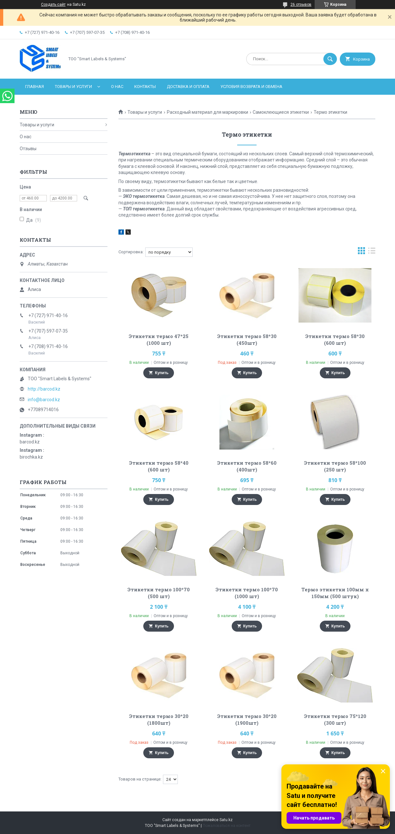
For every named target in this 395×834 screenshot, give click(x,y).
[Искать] (330, 59)
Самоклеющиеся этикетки (281, 112)
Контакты (145, 86)
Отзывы (28, 148)
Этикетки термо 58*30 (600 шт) (335, 339)
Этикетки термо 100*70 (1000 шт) (247, 592)
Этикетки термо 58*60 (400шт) (247, 466)
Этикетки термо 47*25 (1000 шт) (158, 339)
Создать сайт (53, 4)
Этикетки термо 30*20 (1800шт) (158, 719)
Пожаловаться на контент (226, 825)
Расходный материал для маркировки (207, 112)
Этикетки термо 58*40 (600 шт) (158, 466)
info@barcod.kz (44, 399)
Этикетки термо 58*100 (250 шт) (335, 466)
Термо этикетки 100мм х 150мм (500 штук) (335, 592)
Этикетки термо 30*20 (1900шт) (247, 719)
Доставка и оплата (188, 86)
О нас (117, 86)
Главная (34, 86)
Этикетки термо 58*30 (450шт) (247, 339)
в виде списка (371, 252)
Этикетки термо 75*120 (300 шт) (335, 719)
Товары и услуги (73, 86)
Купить (161, 373)
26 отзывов (300, 4)
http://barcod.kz (44, 389)
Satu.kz (226, 820)
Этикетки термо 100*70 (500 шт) (158, 592)
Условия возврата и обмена (251, 86)
